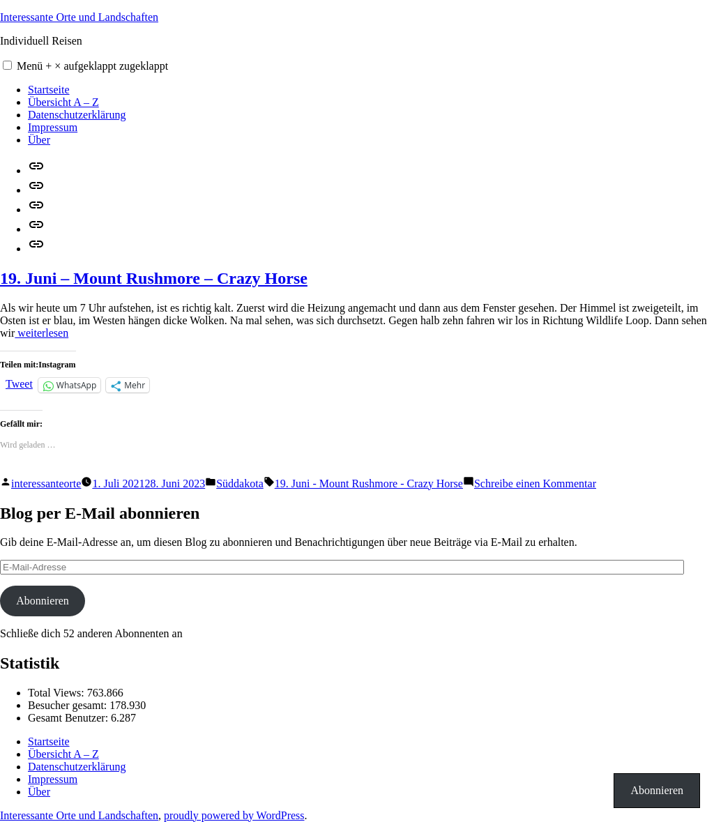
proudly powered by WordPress (234, 815)
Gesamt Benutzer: (69, 718)
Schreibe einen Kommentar (535, 483)
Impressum (52, 127)
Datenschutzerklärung (77, 115)
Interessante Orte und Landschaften (79, 17)
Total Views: (57, 693)
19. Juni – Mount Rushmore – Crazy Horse (153, 278)
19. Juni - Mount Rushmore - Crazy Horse (369, 483)
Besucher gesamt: (68, 705)
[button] (7, 65)
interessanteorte (46, 483)
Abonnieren (42, 601)
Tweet (19, 384)
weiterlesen (41, 333)
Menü (92, 66)
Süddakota (240, 483)
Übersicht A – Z (63, 102)
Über (39, 140)
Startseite (49, 90)
